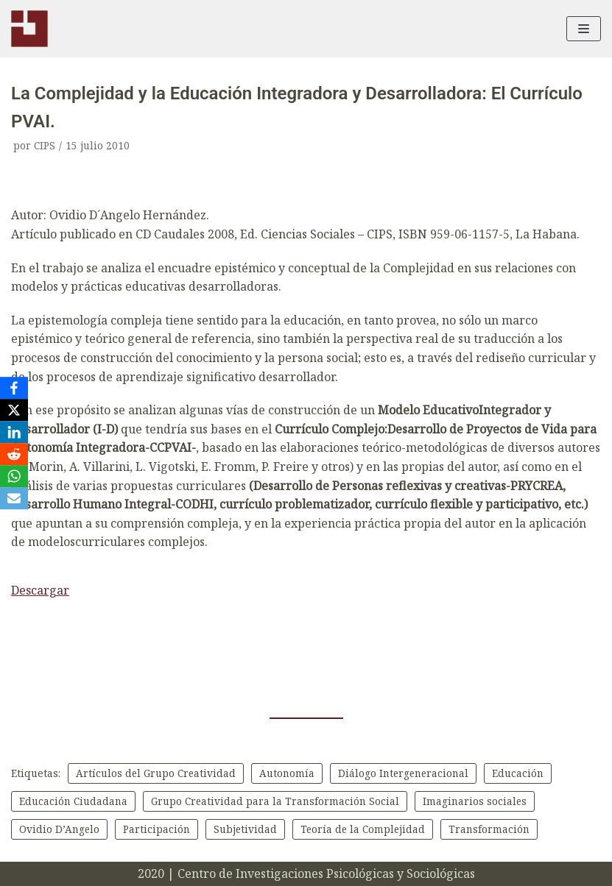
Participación (157, 829)
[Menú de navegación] (583, 28)
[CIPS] (29, 28)
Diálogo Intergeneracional (406, 773)
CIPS (44, 145)
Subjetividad (246, 829)
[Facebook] (14, 388)
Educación (521, 773)
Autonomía (288, 773)
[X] (14, 410)
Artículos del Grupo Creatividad (156, 773)
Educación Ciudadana (73, 801)
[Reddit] (14, 454)
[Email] (14, 498)
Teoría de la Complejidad (365, 829)
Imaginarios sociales (475, 801)
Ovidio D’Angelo (59, 829)
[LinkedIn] (14, 432)
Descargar (40, 590)
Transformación (492, 829)
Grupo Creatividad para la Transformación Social (275, 801)
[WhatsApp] (14, 476)
